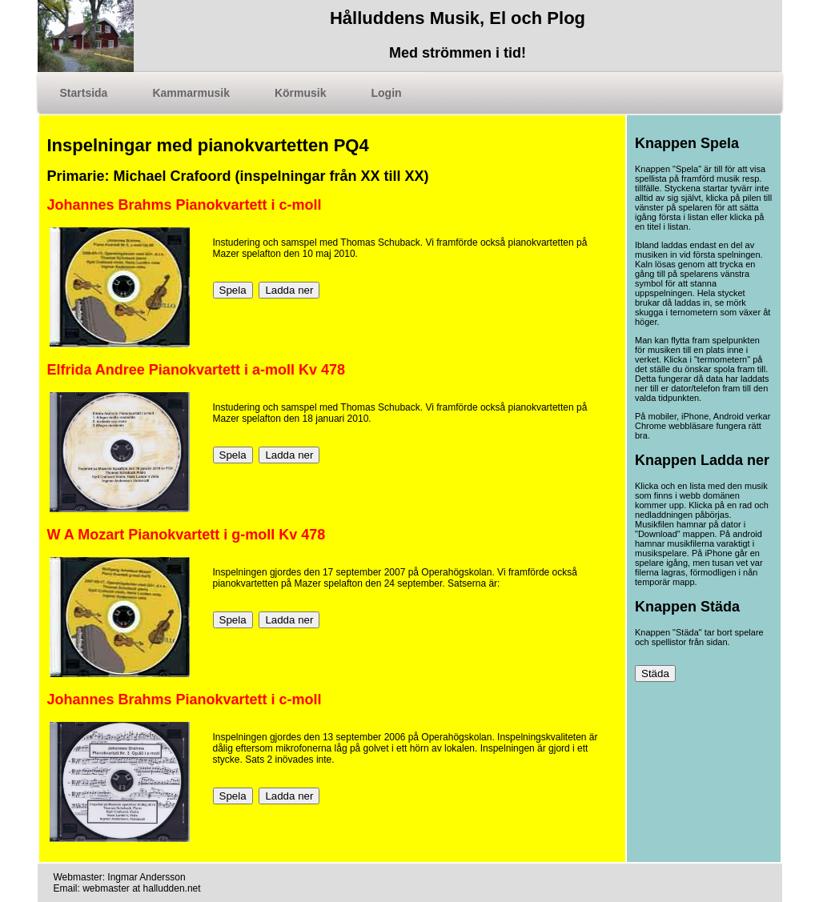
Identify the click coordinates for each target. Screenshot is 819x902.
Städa (655, 673)
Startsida (84, 92)
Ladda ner (289, 290)
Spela (233, 290)
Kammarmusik (191, 92)
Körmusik (301, 92)
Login (386, 92)
